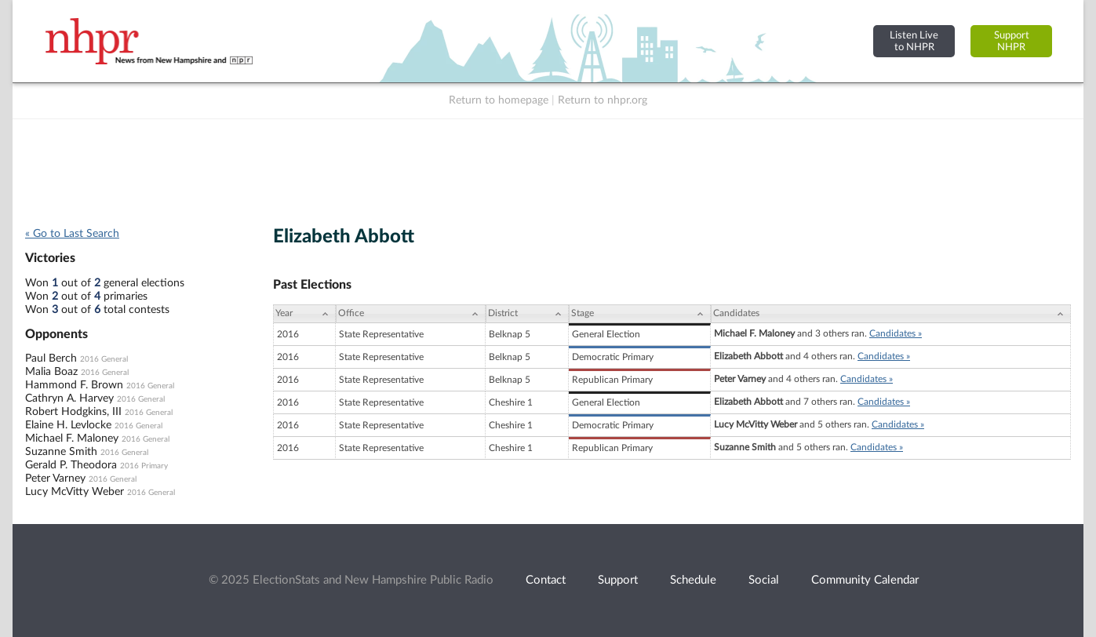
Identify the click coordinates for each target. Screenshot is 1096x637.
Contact (546, 580)
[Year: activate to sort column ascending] (304, 313)
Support (618, 580)
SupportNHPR (1011, 41)
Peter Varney (55, 478)
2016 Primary (144, 466)
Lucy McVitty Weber (74, 491)
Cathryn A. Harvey (69, 398)
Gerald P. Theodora (71, 465)
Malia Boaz (51, 371)
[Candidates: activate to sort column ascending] (891, 313)
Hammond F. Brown (74, 385)
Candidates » (895, 333)
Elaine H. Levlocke (68, 425)
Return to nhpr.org (602, 100)
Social (763, 580)
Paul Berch (51, 358)
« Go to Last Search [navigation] (72, 233)
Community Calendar (865, 580)
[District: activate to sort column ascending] (527, 313)
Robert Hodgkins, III (73, 411)
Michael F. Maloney (71, 438)
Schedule (693, 580)
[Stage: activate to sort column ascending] (640, 313)
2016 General (104, 359)
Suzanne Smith (61, 451)
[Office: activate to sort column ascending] (411, 313)
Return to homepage (498, 100)
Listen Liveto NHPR (914, 41)
